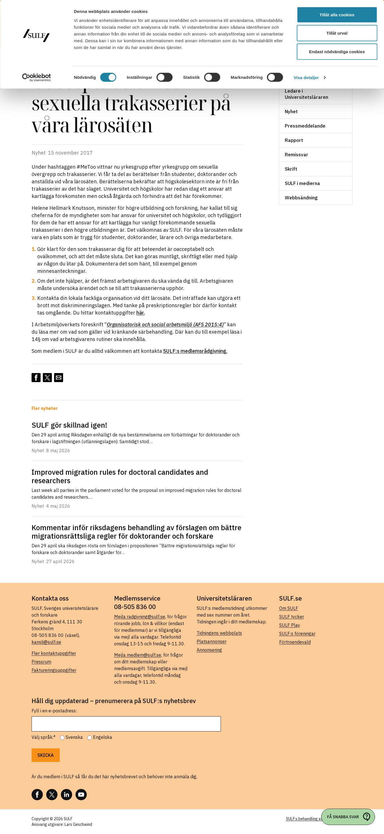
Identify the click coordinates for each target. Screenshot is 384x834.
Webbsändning (301, 198)
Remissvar (296, 154)
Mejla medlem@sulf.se (137, 655)
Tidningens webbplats (219, 633)
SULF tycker (291, 616)
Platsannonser (212, 641)
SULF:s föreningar (297, 633)
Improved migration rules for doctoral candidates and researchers (120, 476)
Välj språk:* (44, 737)
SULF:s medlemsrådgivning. (195, 351)
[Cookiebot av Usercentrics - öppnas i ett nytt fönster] (36, 77)
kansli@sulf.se (46, 642)
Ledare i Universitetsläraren (306, 94)
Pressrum (41, 661)
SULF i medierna (302, 183)
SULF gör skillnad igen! (69, 425)
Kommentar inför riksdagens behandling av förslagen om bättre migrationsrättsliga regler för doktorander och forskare (136, 532)
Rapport (294, 140)
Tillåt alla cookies (336, 14)
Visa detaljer (306, 77)
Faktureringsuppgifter (54, 670)
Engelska (102, 737)
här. (140, 312)
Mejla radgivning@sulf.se (139, 616)
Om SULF (288, 608)
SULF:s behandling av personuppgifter (319, 818)
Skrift (291, 169)
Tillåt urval (337, 33)
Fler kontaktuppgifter (54, 653)
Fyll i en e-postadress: (54, 710)
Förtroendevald (295, 642)
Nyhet (291, 111)
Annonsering (209, 650)
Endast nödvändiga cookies (337, 51)
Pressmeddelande (305, 126)
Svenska (74, 737)
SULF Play (289, 625)
